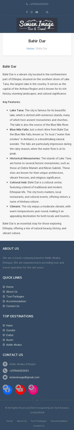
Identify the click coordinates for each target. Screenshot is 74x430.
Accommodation (16, 301)
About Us (11, 291)
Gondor (10, 330)
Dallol (9, 335)
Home (30, 48)
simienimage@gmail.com (24, 377)
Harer (9, 325)
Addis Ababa (14, 344)
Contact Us (12, 306)
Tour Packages (15, 296)
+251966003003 (19, 370)
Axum (9, 340)
